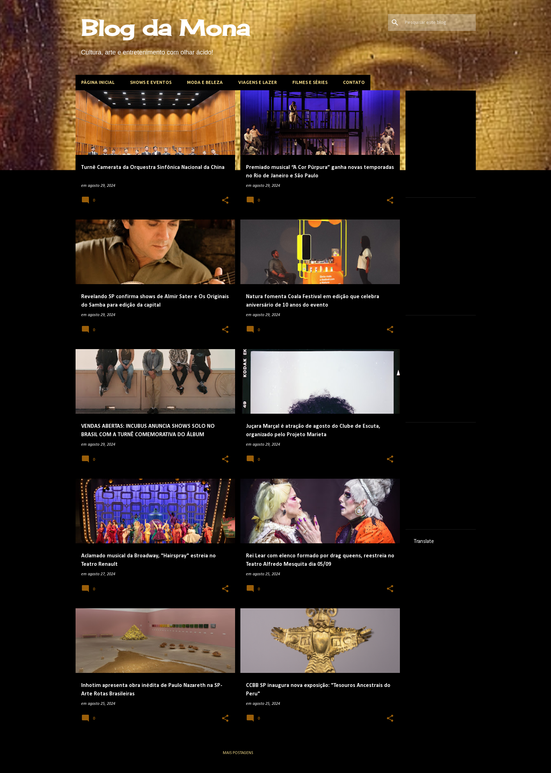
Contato (354, 82)
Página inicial (98, 82)
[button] (225, 201)
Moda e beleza (205, 82)
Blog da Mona (165, 27)
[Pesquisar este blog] (439, 22)
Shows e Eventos (150, 82)
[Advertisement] (466, 143)
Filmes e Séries (310, 82)
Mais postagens (238, 753)
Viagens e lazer (257, 82)
